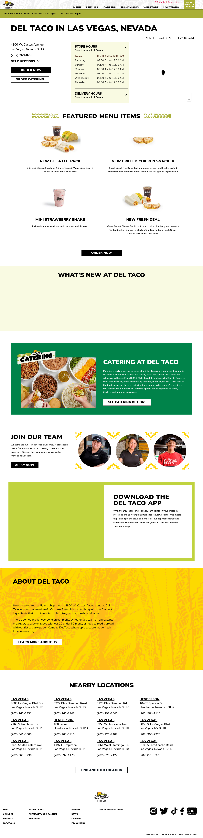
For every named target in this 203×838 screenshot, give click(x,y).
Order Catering (30, 79)
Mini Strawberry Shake (60, 219)
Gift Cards (160, 2)
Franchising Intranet (112, 809)
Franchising (130, 7)
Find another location (101, 770)
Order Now (101, 253)
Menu (77, 7)
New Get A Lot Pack (60, 161)
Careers (109, 7)
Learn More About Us (37, 642)
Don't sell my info (188, 834)
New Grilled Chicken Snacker (143, 161)
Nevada (38, 13)
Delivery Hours (88, 93)
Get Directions (23, 61)
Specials (92, 7)
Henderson (149, 699)
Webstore (151, 7)
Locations (171, 7)
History (75, 809)
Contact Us (173, 2)
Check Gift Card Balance (43, 814)
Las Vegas (50, 13)
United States (23, 13)
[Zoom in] (189, 95)
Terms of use (152, 834)
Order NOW (31, 70)
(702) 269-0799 (22, 55)
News (74, 814)
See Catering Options (127, 402)
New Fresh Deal (143, 219)
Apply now (24, 465)
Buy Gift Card (36, 809)
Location (8, 13)
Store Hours (86, 46)
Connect (8, 814)
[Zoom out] (189, 99)
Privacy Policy (169, 834)
